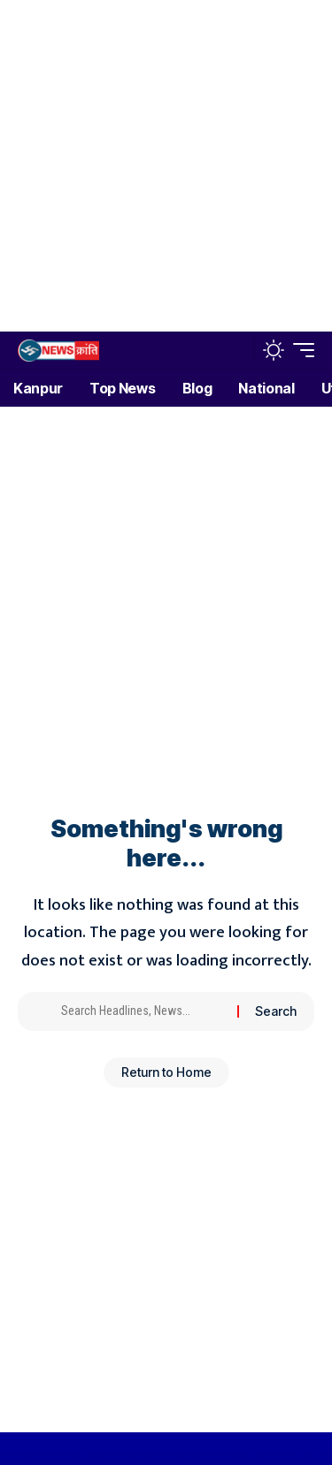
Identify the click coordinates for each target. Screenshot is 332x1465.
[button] (236, 350)
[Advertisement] (166, 166)
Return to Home (166, 1072)
